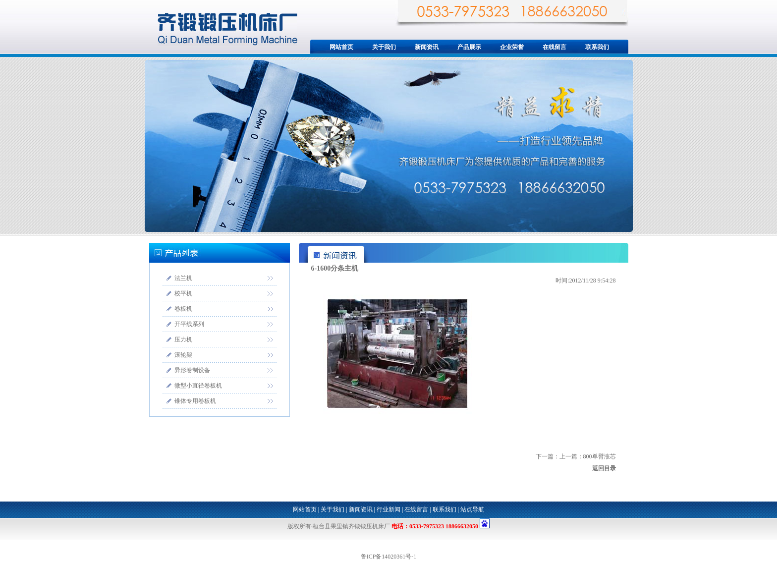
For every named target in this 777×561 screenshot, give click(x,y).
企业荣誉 (512, 47)
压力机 (183, 339)
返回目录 (604, 468)
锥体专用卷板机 (195, 400)
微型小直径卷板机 (198, 385)
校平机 (183, 293)
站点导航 (472, 509)
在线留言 (554, 47)
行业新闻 (388, 509)
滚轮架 (183, 354)
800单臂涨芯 (599, 456)
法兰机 (183, 278)
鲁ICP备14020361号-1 (389, 556)
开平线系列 (189, 324)
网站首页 (341, 47)
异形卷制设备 (192, 370)
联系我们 (597, 47)
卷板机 (183, 308)
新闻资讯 (427, 47)
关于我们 (384, 47)
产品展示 (469, 47)
